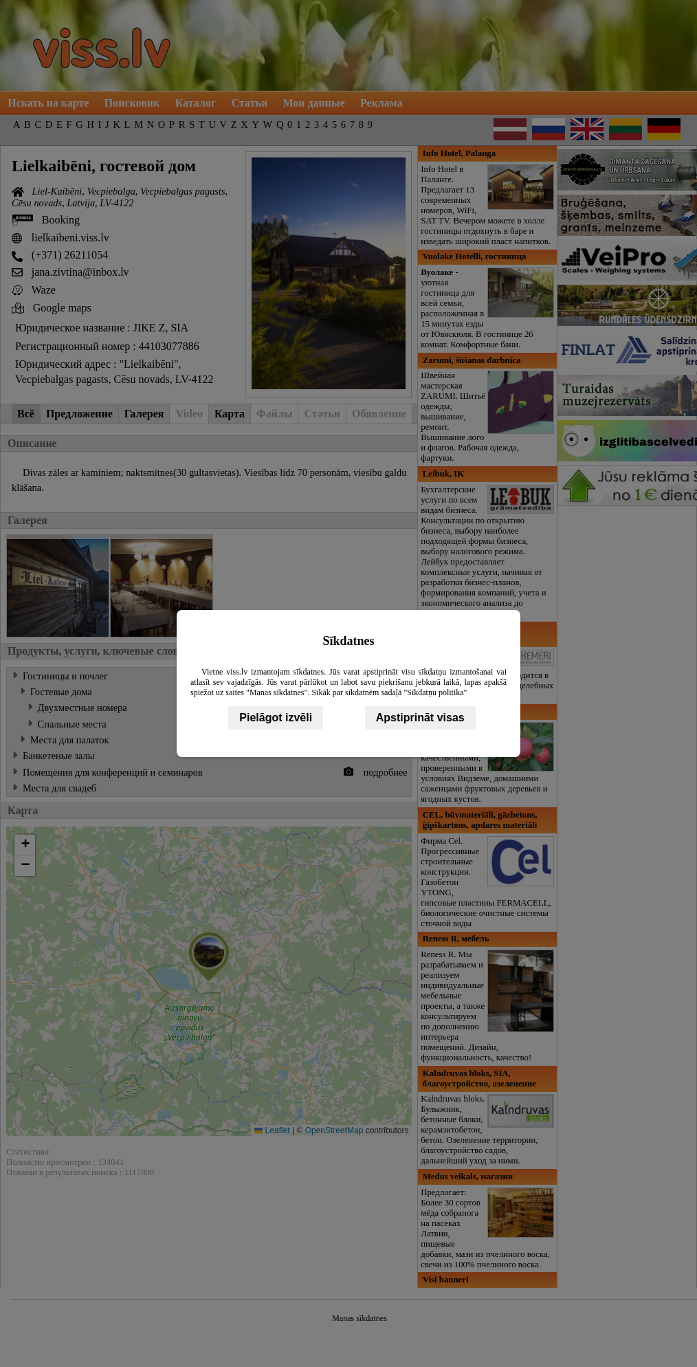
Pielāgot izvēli (275, 717)
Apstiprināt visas (420, 717)
